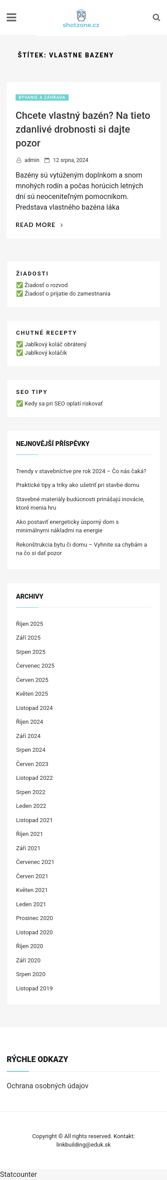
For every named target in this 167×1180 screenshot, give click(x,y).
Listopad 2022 (34, 778)
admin (31, 160)
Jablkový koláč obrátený (55, 344)
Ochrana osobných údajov (48, 1086)
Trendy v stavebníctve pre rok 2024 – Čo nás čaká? (81, 471)
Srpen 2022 (30, 792)
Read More (39, 224)
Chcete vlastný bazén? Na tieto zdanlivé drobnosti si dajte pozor (83, 129)
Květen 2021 (32, 890)
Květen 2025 (32, 693)
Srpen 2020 (30, 974)
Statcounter (18, 1174)
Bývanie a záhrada (42, 97)
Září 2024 (28, 736)
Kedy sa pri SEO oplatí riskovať (63, 403)
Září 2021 (28, 848)
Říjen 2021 (29, 834)
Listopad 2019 (34, 988)
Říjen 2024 (29, 721)
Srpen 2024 (30, 749)
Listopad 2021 (34, 820)
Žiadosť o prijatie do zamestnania (67, 293)
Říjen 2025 (29, 623)
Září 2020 (28, 960)
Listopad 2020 (34, 932)
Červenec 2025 (35, 665)
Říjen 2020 (29, 946)
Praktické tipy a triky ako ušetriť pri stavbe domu (77, 485)
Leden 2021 (31, 904)
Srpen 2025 (30, 652)
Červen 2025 (32, 680)
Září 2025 (28, 637)
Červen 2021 (32, 876)
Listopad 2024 (34, 708)
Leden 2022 (31, 806)
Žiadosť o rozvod (46, 285)
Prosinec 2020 (34, 918)
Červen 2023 (32, 764)
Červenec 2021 (35, 862)
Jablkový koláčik (45, 352)
